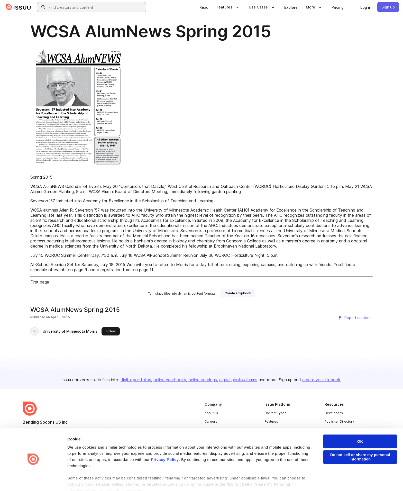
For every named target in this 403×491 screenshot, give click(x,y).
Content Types (275, 413)
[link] (204, 7)
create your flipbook (321, 379)
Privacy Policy (165, 445)
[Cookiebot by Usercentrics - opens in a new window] (33, 481)
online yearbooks (169, 379)
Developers (334, 413)
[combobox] (96, 7)
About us (211, 413)
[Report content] (354, 318)
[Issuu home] (18, 7)
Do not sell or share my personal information (360, 442)
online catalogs (202, 379)
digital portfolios (136, 379)
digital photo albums (238, 379)
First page (39, 282)
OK (360, 427)
